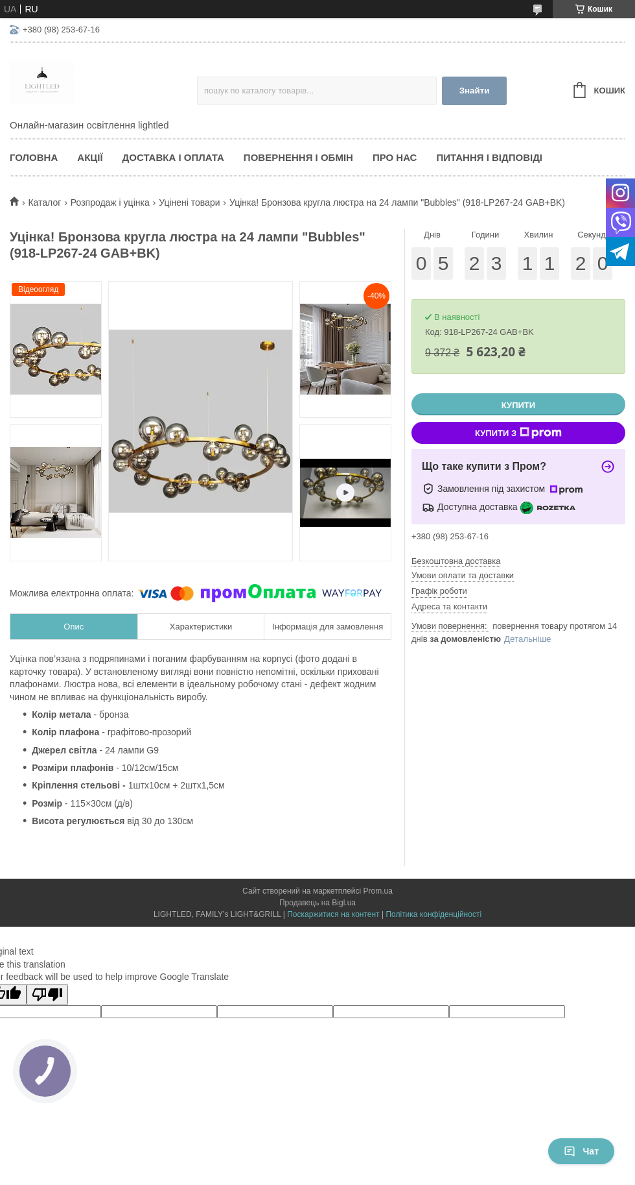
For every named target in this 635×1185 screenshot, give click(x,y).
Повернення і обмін (298, 157)
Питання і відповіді (489, 157)
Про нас (395, 157)
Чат (581, 1151)
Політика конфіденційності (433, 914)
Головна (34, 157)
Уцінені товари (189, 202)
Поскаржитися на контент (333, 914)
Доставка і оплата (173, 157)
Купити (518, 405)
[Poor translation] (47, 994)
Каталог (44, 202)
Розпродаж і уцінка (110, 202)
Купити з (518, 433)
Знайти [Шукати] (474, 90)
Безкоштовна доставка (455, 561)
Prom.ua (378, 891)
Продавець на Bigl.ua (317, 902)
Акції (89, 157)
